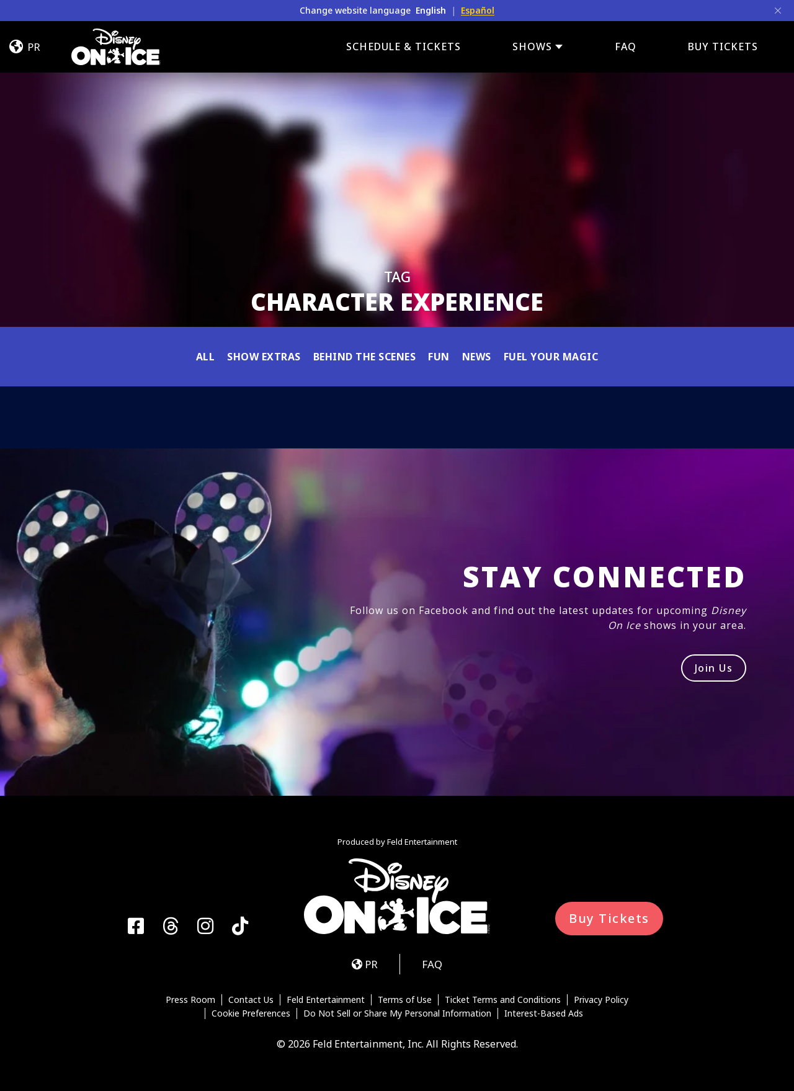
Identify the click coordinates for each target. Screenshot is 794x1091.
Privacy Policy (601, 999)
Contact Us (251, 999)
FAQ (625, 46)
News (476, 356)
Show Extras (264, 356)
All (205, 356)
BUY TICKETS (723, 46)
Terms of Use (405, 999)
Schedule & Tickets (403, 46)
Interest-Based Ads (543, 1013)
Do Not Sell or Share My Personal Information (397, 1013)
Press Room (190, 999)
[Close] (778, 10)
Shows (532, 46)
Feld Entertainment (326, 999)
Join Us (714, 668)
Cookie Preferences (251, 1013)
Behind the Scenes (364, 356)
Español (477, 10)
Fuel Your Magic (551, 356)
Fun (439, 356)
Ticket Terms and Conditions (503, 999)
